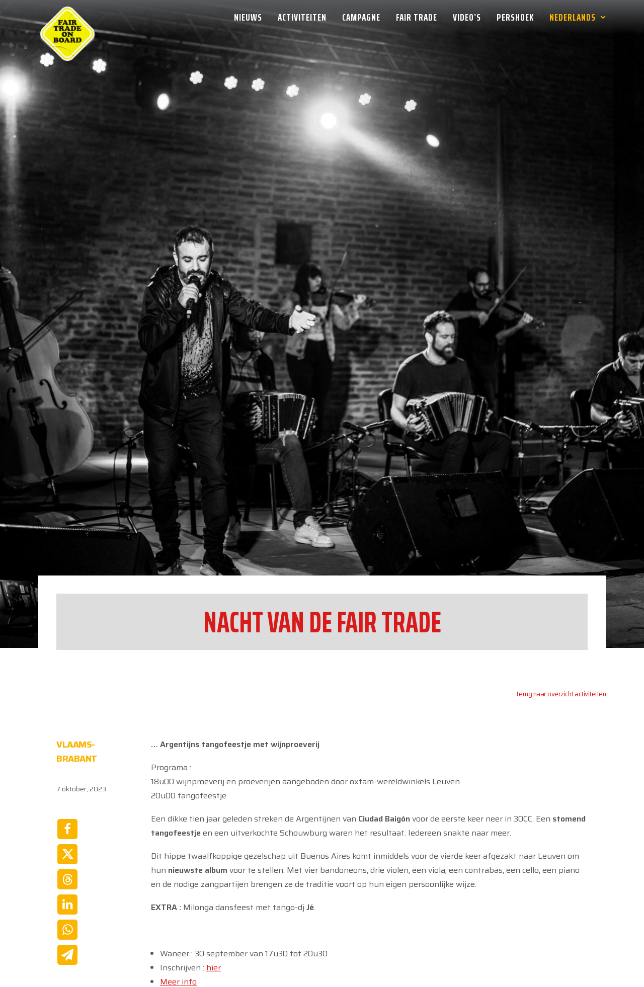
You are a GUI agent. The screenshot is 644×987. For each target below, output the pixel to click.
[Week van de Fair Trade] (67, 17)
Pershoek (515, 17)
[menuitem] (251, 17)
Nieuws (248, 17)
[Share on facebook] (67, 748)
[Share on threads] (67, 799)
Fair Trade (416, 17)
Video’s (467, 17)
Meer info (178, 901)
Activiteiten (302, 17)
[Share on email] (67, 874)
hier (213, 887)
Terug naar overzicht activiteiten (560, 613)
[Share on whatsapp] (67, 849)
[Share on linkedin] (67, 824)
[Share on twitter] (67, 774)
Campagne (361, 17)
